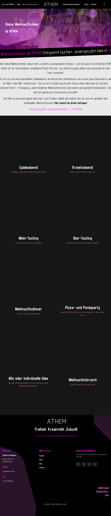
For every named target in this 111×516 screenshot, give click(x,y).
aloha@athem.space (9, 471)
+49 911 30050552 (8, 481)
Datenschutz (102, 491)
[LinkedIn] (95, 464)
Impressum (103, 488)
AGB (106, 495)
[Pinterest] (84, 464)
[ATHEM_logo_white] (51, 2)
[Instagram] (78, 464)
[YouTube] (89, 464)
